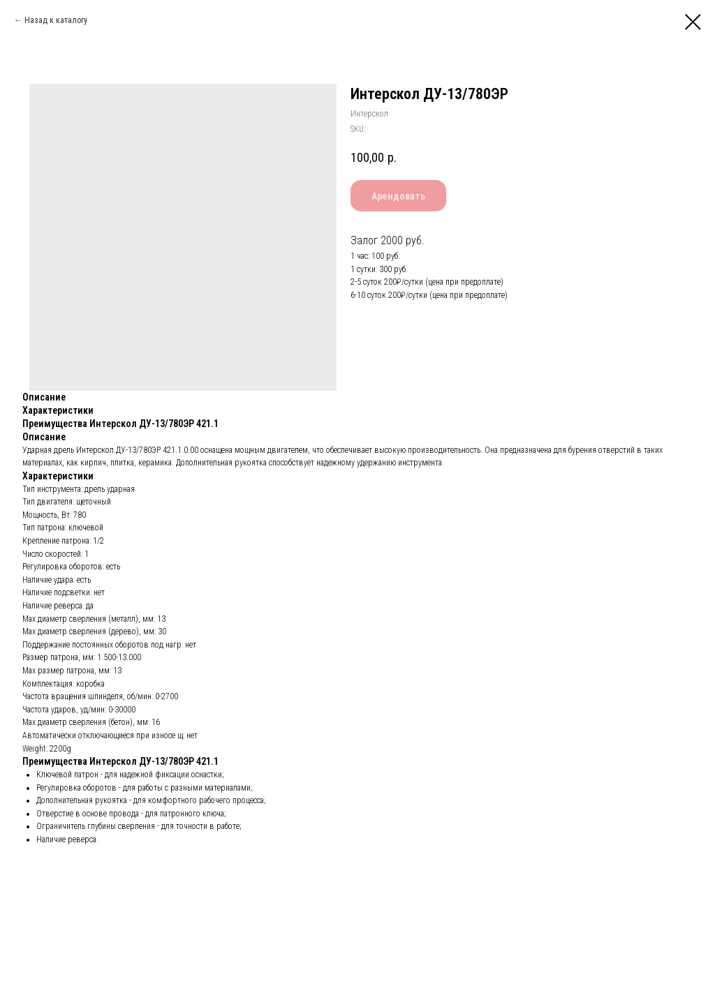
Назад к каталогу (55, 20)
